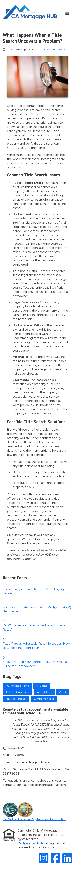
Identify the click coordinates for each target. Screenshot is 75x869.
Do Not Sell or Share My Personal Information (34, 819)
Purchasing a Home (54, 49)
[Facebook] (55, 857)
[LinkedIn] (67, 857)
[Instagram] (43, 857)
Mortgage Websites (32, 843)
